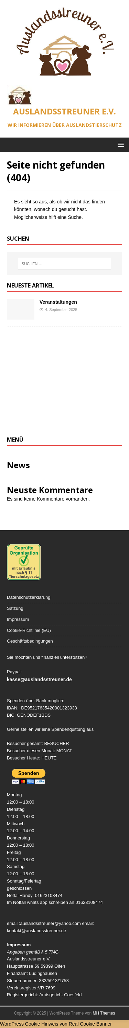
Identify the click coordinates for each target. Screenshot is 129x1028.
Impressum (18, 619)
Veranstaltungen (58, 302)
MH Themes (104, 1013)
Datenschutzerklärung (28, 597)
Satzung (15, 608)
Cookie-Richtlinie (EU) (29, 630)
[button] (119, 144)
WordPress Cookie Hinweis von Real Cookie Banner (56, 1024)
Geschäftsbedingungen (30, 641)
